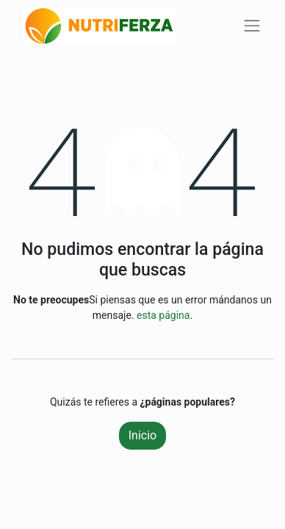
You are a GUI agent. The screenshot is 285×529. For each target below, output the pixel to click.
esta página (163, 315)
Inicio (142, 435)
